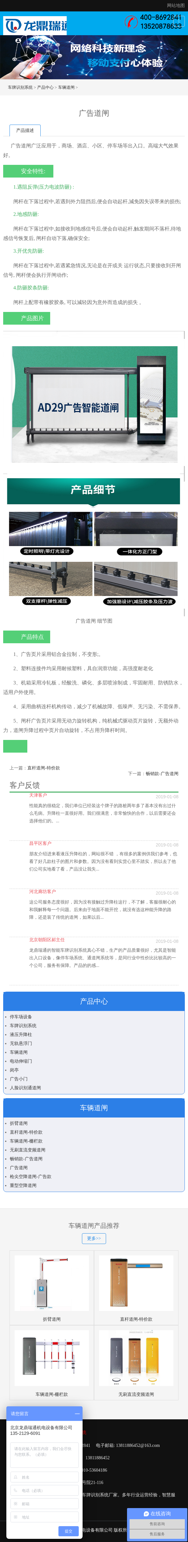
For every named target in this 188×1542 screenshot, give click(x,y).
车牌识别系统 (20, 87)
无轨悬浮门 (21, 1043)
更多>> (94, 1238)
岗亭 (14, 1070)
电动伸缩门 (21, 1061)
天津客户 (38, 795)
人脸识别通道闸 (25, 1087)
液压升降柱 (21, 1034)
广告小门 (19, 1079)
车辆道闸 (66, 87)
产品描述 (25, 130)
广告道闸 (19, 1167)
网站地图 (176, 5)
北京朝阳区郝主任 (47, 939)
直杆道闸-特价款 (43, 768)
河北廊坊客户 (42, 891)
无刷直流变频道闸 (27, 1150)
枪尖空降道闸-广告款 (30, 1176)
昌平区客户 (40, 843)
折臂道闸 (19, 1123)
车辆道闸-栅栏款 (26, 1141)
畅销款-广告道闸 (162, 773)
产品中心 (45, 87)
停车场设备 (21, 1016)
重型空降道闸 (23, 1185)
